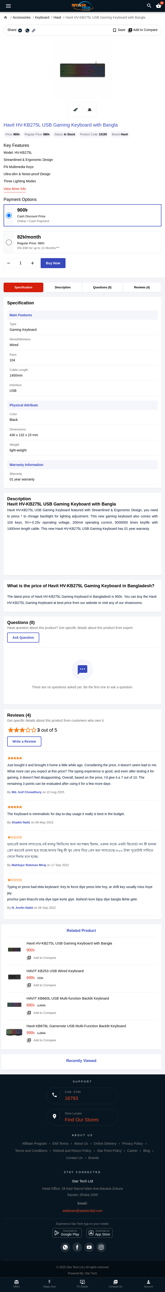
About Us (81, 1143)
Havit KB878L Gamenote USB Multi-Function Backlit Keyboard (76, 1026)
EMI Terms (61, 1143)
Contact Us (74, 1158)
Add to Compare (143, 30)
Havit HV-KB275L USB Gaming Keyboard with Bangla (69, 943)
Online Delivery (105, 1143)
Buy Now (53, 263)
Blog (146, 1151)
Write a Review (24, 741)
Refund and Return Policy (72, 1151)
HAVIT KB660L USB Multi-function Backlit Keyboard (68, 998)
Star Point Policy (109, 1151)
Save (118, 30)
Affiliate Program (34, 1143)
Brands (93, 1158)
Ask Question (23, 637)
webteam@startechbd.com (83, 1211)
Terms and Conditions (31, 1151)
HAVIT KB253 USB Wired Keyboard (55, 971)
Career (132, 1151)
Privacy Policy (132, 1143)
